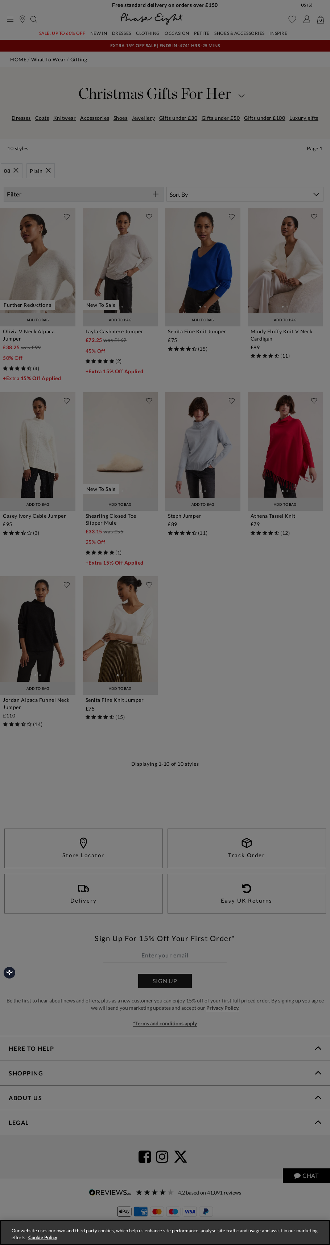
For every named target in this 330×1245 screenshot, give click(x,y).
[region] (165, 1232)
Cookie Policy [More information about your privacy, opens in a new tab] (42, 1237)
